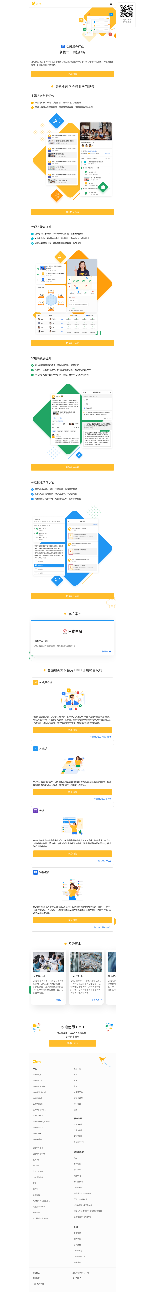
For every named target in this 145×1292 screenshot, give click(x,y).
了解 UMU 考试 (104, 861)
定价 (75, 1110)
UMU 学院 (78, 1188)
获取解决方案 (72, 212)
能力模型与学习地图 (40, 1218)
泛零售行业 (78, 1130)
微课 (75, 1075)
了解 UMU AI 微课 (103, 799)
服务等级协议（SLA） (81, 1273)
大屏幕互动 (78, 1092)
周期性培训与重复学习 (41, 1201)
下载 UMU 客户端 (81, 1199)
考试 (75, 1086)
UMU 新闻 (78, 1251)
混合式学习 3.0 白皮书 (82, 1193)
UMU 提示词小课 (39, 1092)
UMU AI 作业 (38, 1098)
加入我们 (77, 1239)
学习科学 (77, 1170)
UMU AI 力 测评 (39, 1086)
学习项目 (77, 1104)
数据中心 (36, 1160)
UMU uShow (37, 1116)
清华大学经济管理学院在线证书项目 (88, 1211)
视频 (75, 1080)
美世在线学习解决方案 (82, 1217)
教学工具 (77, 1069)
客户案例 (77, 1164)
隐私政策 (36, 1278)
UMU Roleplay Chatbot (41, 1122)
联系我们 (77, 1262)
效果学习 (77, 1176)
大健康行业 (78, 1124)
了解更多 (59, 1000)
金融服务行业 (79, 1142)
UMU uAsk (37, 1133)
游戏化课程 (78, 1098)
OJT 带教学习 (38, 1177)
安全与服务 (76, 1278)
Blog (75, 1158)
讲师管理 (36, 1213)
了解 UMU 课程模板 (102, 927)
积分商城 (36, 1195)
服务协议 (36, 1273)
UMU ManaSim (38, 1128)
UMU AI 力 (37, 1075)
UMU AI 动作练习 (39, 1110)
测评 (34, 1183)
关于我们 (77, 1233)
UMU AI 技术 (38, 1139)
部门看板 (36, 1166)
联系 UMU (72, 1043)
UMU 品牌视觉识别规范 (83, 1205)
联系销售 (72, 73)
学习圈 (35, 1189)
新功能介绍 (78, 1182)
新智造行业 (78, 1136)
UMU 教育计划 (79, 1257)
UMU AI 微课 (38, 1104)
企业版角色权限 (39, 1154)
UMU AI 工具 (38, 1081)
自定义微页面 (38, 1171)
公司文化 (77, 1245)
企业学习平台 (38, 1148)
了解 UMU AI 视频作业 (101, 737)
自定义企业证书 (39, 1207)
